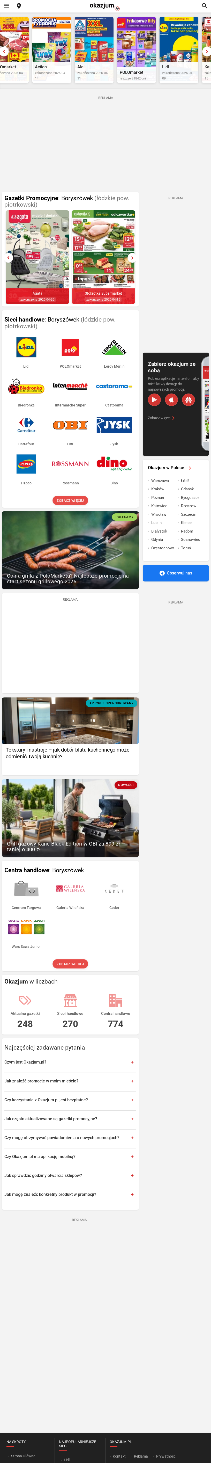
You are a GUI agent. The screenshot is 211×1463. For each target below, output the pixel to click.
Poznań (157, 509)
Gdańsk (187, 501)
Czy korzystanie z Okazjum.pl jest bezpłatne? (46, 1112)
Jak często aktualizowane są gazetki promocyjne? (50, 1131)
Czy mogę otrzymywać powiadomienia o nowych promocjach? (61, 1149)
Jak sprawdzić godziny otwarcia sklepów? (43, 1187)
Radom (187, 543)
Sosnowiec (190, 551)
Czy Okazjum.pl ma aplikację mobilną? (40, 1168)
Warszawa (160, 493)
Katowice (159, 518)
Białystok (159, 543)
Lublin (156, 535)
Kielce (186, 535)
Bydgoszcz (190, 509)
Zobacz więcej (70, 513)
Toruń (186, 560)
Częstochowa (162, 560)
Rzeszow (188, 518)
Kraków (157, 501)
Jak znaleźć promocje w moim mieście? (41, 1093)
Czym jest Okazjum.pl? (25, 1074)
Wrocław (158, 526)
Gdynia (157, 551)
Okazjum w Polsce (170, 479)
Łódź (185, 493)
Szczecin (188, 526)
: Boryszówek (66, 213)
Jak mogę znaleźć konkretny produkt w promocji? (50, 1206)
